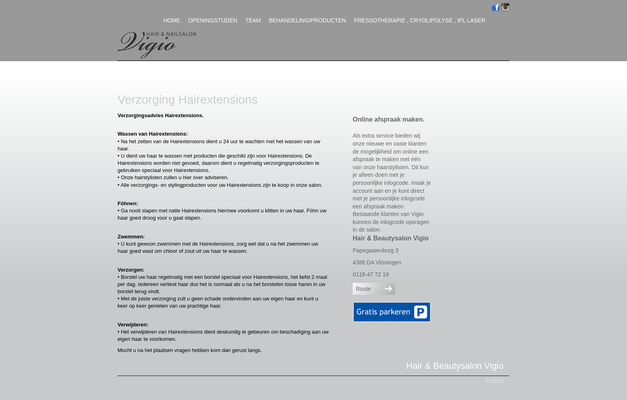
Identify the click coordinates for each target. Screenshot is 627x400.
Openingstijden (212, 20)
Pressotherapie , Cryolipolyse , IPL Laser (419, 20)
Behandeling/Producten (307, 20)
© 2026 (494, 381)
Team (253, 20)
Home (171, 20)
